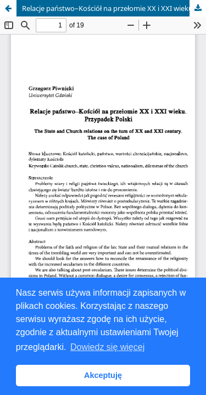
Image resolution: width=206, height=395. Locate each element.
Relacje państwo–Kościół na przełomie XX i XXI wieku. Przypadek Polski (114, 8)
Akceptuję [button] (103, 375)
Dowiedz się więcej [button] (107, 347)
